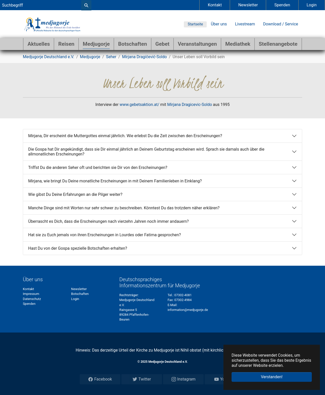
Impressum (31, 294)
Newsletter (248, 5)
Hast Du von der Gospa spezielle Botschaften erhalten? (77, 248)
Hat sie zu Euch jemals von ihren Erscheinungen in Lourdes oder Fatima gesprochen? (104, 234)
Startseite (195, 24)
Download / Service (280, 24)
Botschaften (80, 294)
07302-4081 (183, 295)
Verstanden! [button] (271, 376)
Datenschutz (32, 299)
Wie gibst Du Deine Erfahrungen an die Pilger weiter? (75, 194)
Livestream (245, 24)
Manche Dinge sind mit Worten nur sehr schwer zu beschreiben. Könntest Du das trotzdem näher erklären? (124, 208)
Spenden (282, 5)
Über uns (219, 24)
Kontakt (215, 5)
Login (312, 5)
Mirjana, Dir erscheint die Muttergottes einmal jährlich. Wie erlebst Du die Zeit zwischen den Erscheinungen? (125, 135)
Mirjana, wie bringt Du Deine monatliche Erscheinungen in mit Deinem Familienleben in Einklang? (115, 181)
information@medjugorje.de (188, 310)
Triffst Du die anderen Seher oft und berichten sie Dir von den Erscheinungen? (97, 167)
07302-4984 (182, 300)
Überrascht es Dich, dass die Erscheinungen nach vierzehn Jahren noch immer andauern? (108, 221)
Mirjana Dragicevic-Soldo (189, 104)
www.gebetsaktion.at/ (139, 104)
